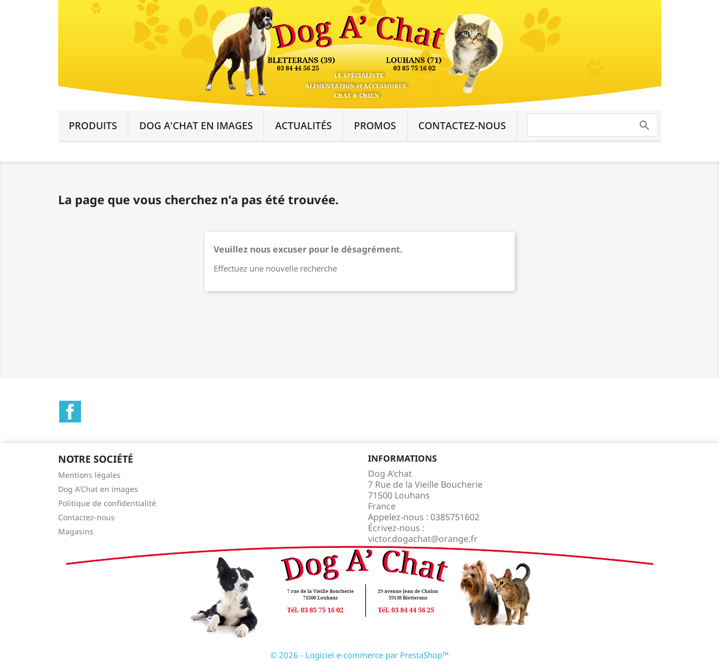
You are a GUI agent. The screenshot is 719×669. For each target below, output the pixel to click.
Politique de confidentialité (107, 503)
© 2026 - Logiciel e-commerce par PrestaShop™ (359, 654)
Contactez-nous (462, 125)
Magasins (75, 531)
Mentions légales (89, 475)
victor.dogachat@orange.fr (423, 539)
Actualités (303, 125)
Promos (375, 125)
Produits (93, 125)
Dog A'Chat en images (196, 125)
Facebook (70, 411)
